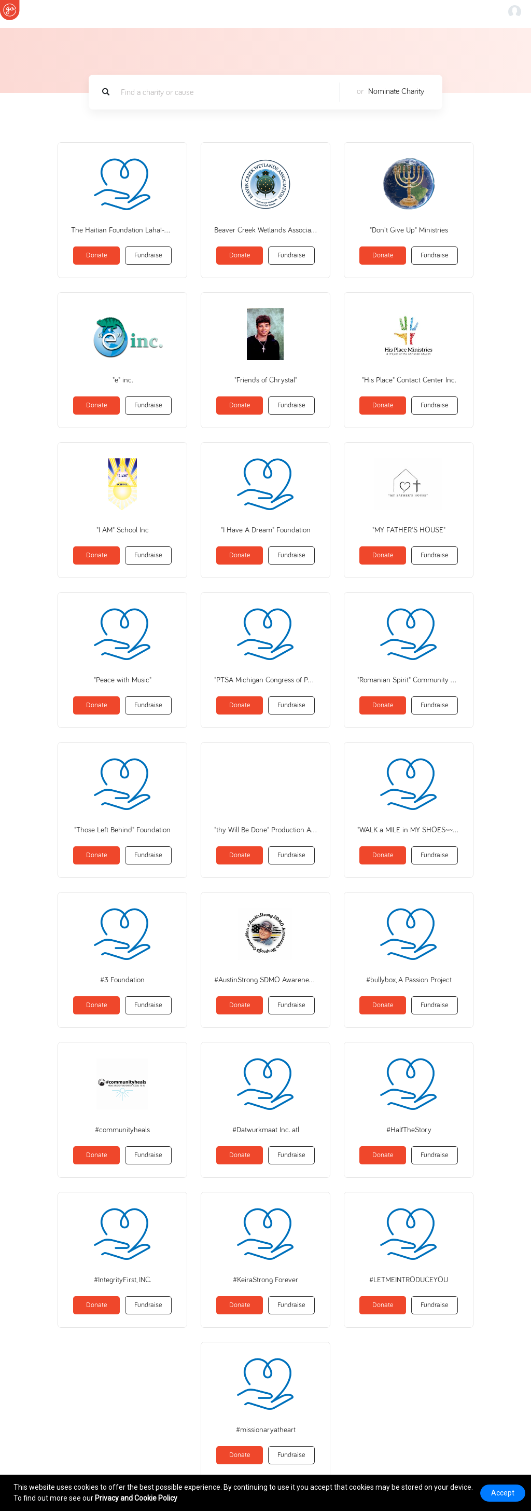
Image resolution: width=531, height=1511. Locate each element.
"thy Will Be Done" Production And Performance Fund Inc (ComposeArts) (265, 830)
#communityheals (122, 1130)
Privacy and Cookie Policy (136, 1498)
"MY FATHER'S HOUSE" (408, 530)
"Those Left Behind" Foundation (122, 830)
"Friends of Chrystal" (265, 380)
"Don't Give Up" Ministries (409, 230)
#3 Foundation (122, 980)
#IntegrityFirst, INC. (122, 1280)
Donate (96, 255)
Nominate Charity (396, 91)
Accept (502, 1493)
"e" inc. (123, 380)
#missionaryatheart (266, 1430)
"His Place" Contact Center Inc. (409, 380)
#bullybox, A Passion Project (409, 980)
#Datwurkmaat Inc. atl (265, 1130)
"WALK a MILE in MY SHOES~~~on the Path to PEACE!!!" (408, 830)
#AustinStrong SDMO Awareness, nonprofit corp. (265, 980)
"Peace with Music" (122, 680)
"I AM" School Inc (122, 530)
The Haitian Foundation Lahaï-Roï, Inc (122, 230)
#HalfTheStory (408, 1130)
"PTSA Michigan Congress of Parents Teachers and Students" (265, 680)
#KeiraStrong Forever (265, 1280)
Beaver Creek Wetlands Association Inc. (265, 230)
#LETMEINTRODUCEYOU (408, 1280)
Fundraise (148, 255)
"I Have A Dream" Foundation (266, 530)
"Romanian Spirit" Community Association (408, 680)
